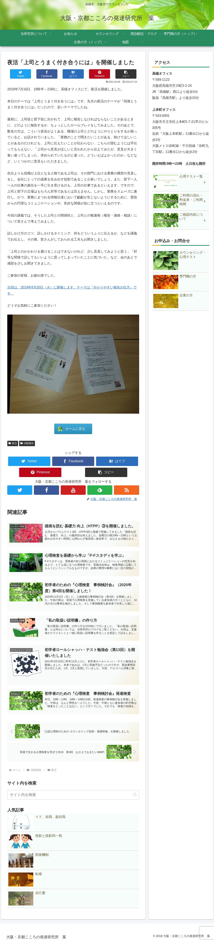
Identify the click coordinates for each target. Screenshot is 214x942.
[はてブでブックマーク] (73, 74)
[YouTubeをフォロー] (73, 490)
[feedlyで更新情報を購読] (99, 490)
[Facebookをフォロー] (46, 490)
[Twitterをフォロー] (19, 490)
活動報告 (27, 443)
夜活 (13, 443)
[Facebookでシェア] (46, 74)
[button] (125, 74)
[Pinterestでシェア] (99, 74)
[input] (73, 795)
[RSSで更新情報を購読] (126, 490)
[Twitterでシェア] (20, 74)
